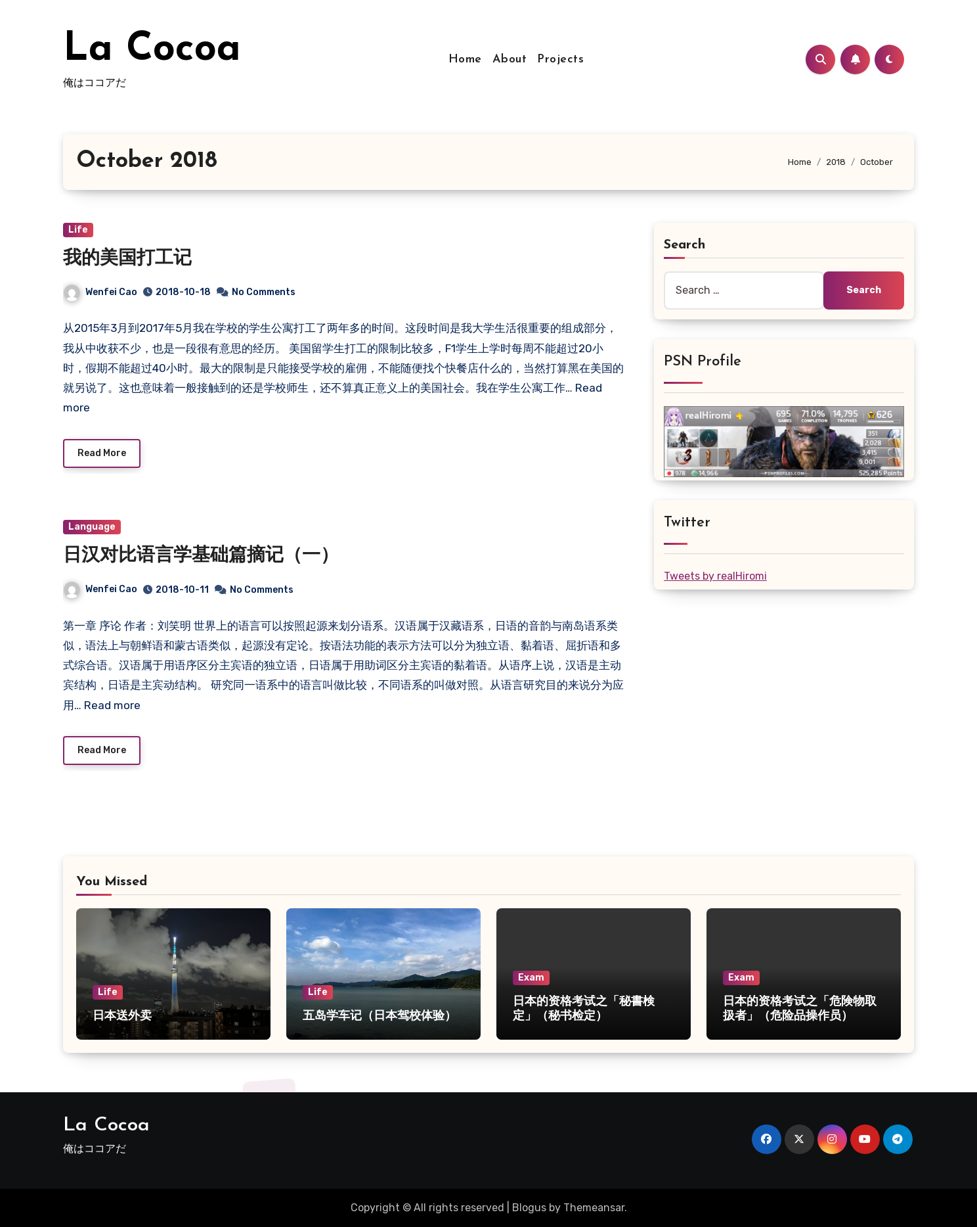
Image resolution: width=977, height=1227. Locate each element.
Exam (531, 977)
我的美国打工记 (127, 259)
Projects (560, 59)
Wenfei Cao (100, 292)
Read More (101, 453)
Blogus (529, 1207)
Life (78, 229)
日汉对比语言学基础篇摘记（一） (201, 556)
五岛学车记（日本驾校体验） (379, 1016)
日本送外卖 (122, 1016)
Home (465, 59)
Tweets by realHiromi (715, 576)
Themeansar (593, 1207)
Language (92, 526)
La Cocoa (152, 50)
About (509, 59)
